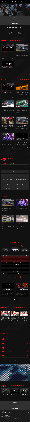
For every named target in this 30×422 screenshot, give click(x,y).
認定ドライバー (20, 1)
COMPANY (9, 412)
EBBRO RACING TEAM (16, 266)
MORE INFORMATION (15, 232)
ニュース (6, 1)
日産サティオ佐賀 (16, 273)
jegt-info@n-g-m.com (7, 417)
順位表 (12, 1)
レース (9, 1)
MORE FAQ (15, 360)
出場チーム (16, 1)
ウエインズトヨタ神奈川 (16, 264)
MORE (15, 277)
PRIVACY (6, 415)
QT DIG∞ (16, 257)
